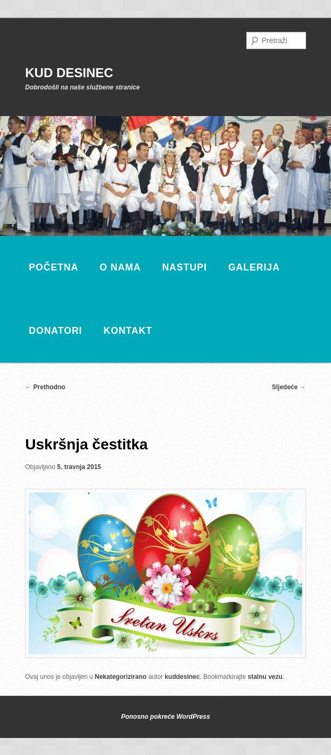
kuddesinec (182, 676)
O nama (120, 267)
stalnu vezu (264, 676)
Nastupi (184, 267)
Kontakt (127, 330)
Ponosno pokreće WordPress (165, 716)
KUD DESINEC (69, 72)
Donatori (55, 330)
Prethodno (45, 387)
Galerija (254, 267)
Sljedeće (289, 387)
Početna (53, 267)
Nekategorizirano (120, 676)
